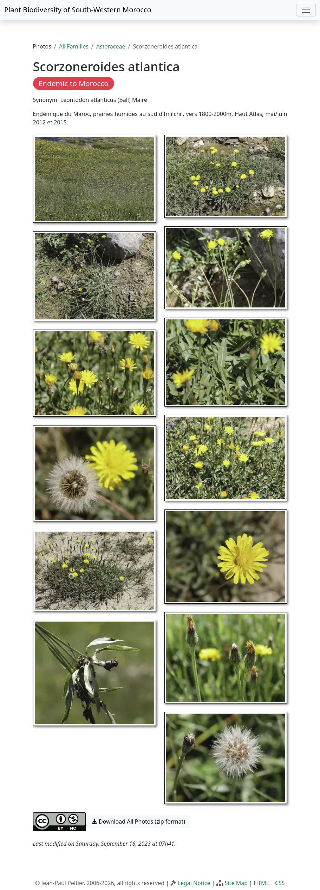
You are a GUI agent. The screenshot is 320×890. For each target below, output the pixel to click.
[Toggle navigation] (306, 10)
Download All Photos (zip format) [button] (138, 821)
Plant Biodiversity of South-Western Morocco (77, 9)
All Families (74, 46)
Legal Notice (194, 883)
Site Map (236, 883)
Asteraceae (110, 46)
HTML (261, 883)
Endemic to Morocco (74, 83)
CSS (280, 883)
